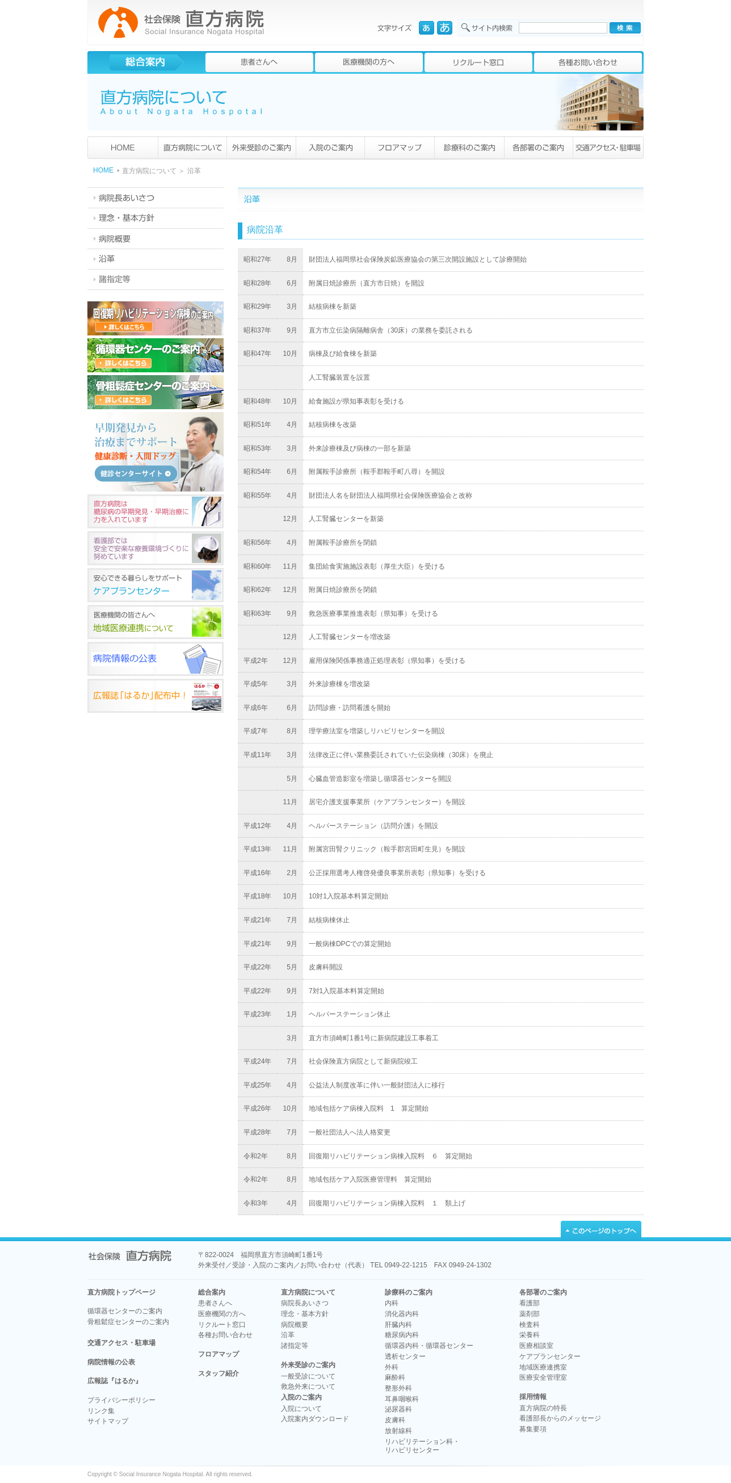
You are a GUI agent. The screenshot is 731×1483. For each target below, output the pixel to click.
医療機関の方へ (222, 1314)
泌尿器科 (398, 1409)
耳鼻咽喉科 (402, 1399)
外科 (391, 1367)
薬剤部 (529, 1314)
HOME (103, 170)
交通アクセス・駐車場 (121, 1343)
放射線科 (398, 1431)
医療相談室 (536, 1346)
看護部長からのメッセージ (560, 1418)
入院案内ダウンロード (315, 1419)
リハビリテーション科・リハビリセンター (422, 1446)
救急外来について (308, 1386)
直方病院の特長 (543, 1408)
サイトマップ (107, 1421)
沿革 (288, 1335)
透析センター (405, 1356)
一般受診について (308, 1376)
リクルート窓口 (222, 1325)
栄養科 (529, 1335)
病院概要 (294, 1325)
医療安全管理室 (543, 1377)
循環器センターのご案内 (124, 1311)
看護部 (529, 1303)
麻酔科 (395, 1377)
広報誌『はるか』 (114, 1381)
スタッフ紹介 (218, 1373)
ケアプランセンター (550, 1356)
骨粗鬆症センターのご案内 (128, 1322)
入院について (301, 1409)
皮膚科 (395, 1420)
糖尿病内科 (402, 1335)
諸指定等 (294, 1346)
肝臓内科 (398, 1325)
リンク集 (101, 1411)
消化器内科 (402, 1314)
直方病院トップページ (121, 1292)
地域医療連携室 (543, 1367)
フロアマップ (218, 1354)
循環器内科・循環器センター (429, 1346)
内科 (391, 1303)
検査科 (529, 1325)
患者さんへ (215, 1303)
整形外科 (398, 1388)
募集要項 (533, 1429)
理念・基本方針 (305, 1314)
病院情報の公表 (111, 1362)
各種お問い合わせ (225, 1335)
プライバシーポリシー (121, 1400)
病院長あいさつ (305, 1303)
